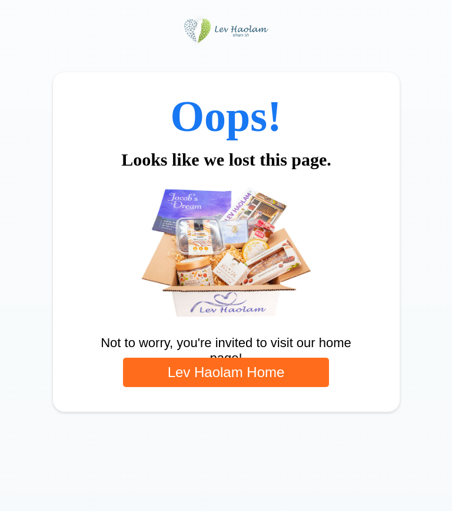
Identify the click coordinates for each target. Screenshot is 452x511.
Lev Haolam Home (226, 372)
